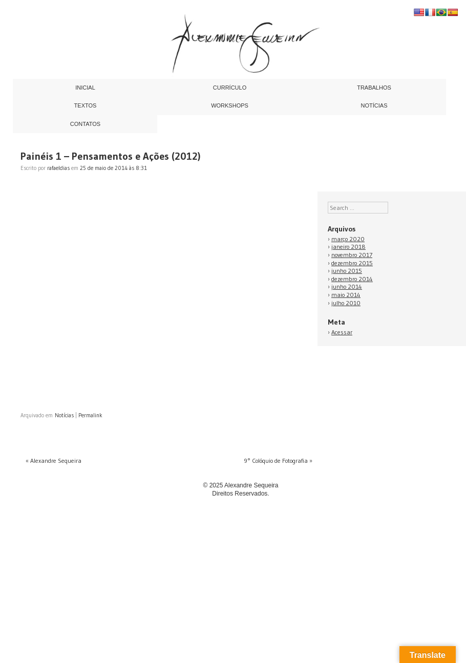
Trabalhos (374, 87)
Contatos (85, 124)
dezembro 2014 (352, 279)
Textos (85, 105)
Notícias (374, 105)
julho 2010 (346, 303)
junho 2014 (346, 286)
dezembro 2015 (352, 263)
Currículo (229, 87)
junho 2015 (346, 270)
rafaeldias (58, 168)
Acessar (341, 332)
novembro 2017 (351, 255)
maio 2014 (346, 294)
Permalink (90, 415)
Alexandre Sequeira (53, 460)
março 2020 (348, 239)
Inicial (85, 87)
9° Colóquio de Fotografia (278, 460)
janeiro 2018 (348, 246)
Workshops (229, 105)
